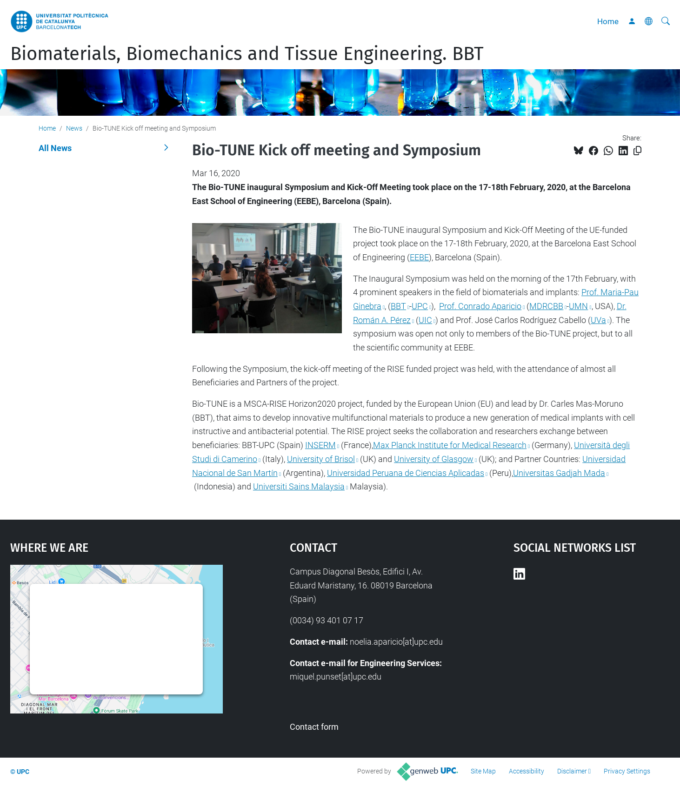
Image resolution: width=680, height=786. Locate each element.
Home (608, 21)
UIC (425, 320)
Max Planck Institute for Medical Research (450, 445)
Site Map (483, 771)
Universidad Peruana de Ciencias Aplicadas (405, 473)
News (74, 128)
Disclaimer (572, 771)
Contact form (314, 727)
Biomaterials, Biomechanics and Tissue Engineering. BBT (247, 54)
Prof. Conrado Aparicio (480, 306)
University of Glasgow (433, 459)
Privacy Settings (627, 771)
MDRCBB (546, 306)
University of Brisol (321, 459)
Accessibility (526, 771)
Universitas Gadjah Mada (559, 473)
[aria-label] (665, 21)
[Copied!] (637, 150)
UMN (578, 306)
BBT (398, 306)
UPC (420, 306)
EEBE (419, 257)
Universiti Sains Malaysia (299, 486)
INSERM (320, 445)
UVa (598, 320)
